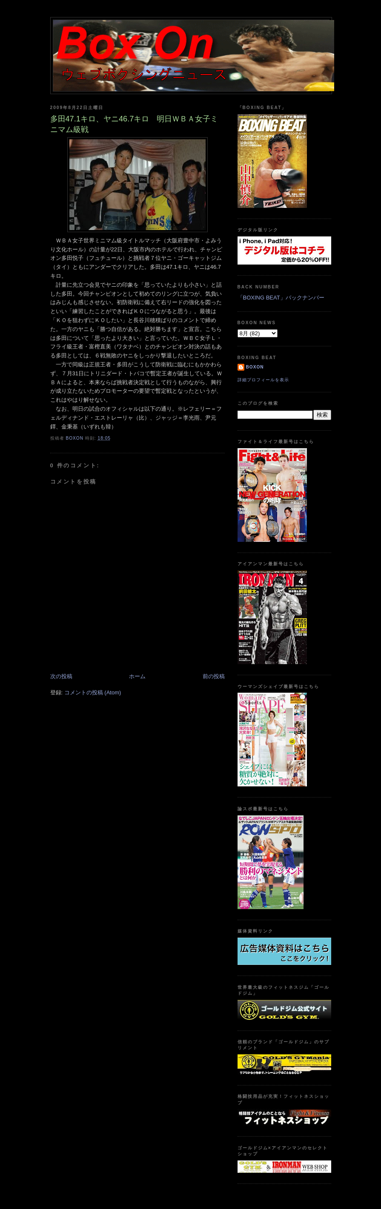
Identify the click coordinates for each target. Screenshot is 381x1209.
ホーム (137, 676)
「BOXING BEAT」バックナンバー (281, 297)
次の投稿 (61, 676)
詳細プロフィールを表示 (263, 379)
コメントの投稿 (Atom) (92, 692)
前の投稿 (214, 676)
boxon (255, 367)
